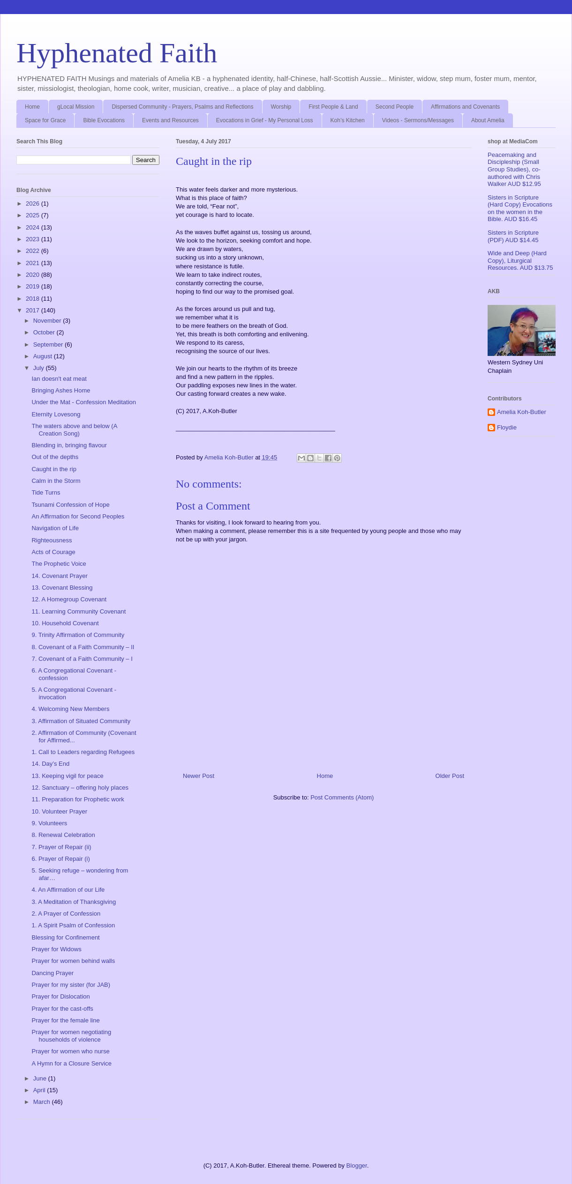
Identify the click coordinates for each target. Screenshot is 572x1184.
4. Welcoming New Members (70, 708)
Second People (395, 107)
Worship (281, 107)
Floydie (507, 427)
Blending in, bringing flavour (68, 445)
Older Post (450, 775)
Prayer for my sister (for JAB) (70, 984)
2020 (33, 274)
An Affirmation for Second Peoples (77, 516)
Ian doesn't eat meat (58, 378)
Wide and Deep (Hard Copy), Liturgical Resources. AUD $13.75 (520, 260)
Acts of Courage (53, 551)
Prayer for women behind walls (73, 960)
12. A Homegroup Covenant (68, 599)
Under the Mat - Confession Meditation (83, 402)
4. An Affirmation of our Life (68, 889)
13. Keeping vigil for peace (67, 775)
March (42, 1101)
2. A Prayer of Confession (65, 913)
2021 (33, 262)
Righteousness (51, 540)
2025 (33, 215)
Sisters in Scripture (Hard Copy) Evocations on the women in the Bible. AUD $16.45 (520, 208)
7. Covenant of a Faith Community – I (81, 658)
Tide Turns (45, 492)
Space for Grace (45, 120)
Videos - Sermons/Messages (418, 120)
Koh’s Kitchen (348, 120)
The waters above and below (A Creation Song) (74, 429)
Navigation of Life (54, 528)
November (48, 320)
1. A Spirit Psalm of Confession (73, 925)
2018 (33, 298)
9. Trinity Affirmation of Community (77, 634)
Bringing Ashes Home (60, 390)
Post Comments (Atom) (342, 797)
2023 (33, 239)
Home (32, 107)
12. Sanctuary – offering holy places (79, 787)
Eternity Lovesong (55, 414)
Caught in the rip (53, 469)
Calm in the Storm (55, 480)
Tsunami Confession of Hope (70, 504)
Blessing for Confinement (65, 937)
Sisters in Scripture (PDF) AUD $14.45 (513, 236)
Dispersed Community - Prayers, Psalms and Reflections (182, 107)
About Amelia (487, 120)
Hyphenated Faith (116, 52)
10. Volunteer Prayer (59, 811)
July (39, 367)
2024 (33, 227)
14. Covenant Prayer (59, 575)
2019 (33, 286)
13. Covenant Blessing (61, 587)
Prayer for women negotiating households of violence (71, 1036)
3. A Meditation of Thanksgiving (73, 901)
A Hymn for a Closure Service (71, 1063)
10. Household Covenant (64, 623)
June (40, 1078)
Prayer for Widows (56, 949)
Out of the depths (54, 456)
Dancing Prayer (52, 973)
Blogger (356, 1165)
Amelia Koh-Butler (521, 411)
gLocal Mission (75, 107)
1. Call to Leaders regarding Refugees (83, 751)
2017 (33, 310)
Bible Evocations (104, 120)
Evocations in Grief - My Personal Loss (264, 120)
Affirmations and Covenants (465, 107)
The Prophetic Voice (58, 563)
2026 (33, 203)
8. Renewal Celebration (63, 834)
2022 (33, 250)
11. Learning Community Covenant (78, 611)
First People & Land (333, 107)
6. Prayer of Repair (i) (60, 858)
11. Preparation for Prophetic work (77, 799)
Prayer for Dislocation (60, 996)
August (43, 356)
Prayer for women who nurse (70, 1051)
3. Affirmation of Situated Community (80, 721)
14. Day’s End (50, 763)
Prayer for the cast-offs (62, 1008)
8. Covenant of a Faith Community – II (82, 647)
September (49, 344)
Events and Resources (170, 120)
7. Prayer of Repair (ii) (61, 847)
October (45, 332)
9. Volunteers (49, 823)
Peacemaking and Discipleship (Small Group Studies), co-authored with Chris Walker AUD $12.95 (514, 169)
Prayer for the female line (65, 1020)
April (40, 1090)
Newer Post (198, 775)
